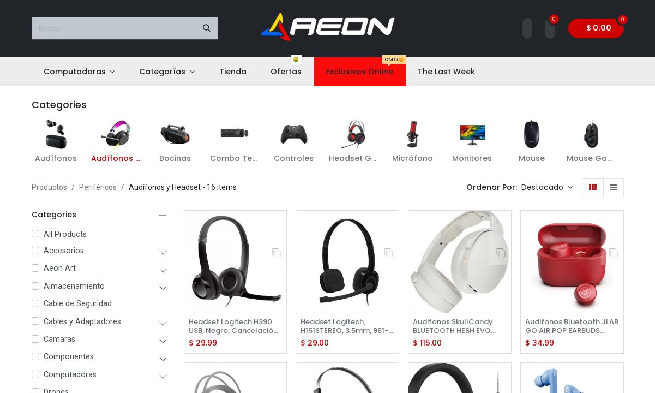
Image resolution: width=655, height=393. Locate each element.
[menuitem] (79, 71)
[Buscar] (207, 28)
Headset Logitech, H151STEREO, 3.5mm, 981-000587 (339, 327)
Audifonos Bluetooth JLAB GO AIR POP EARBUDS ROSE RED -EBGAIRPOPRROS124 (566, 327)
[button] (547, 187)
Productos (49, 187)
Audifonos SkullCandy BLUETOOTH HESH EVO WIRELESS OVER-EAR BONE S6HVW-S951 (456, 327)
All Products (65, 234)
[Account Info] (527, 28)
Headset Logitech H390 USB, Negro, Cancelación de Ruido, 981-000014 (235, 327)
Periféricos (98, 187)
